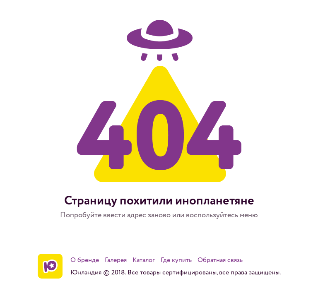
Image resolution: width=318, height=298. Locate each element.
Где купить (176, 260)
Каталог (143, 260)
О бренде (84, 260)
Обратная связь (220, 260)
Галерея (116, 260)
